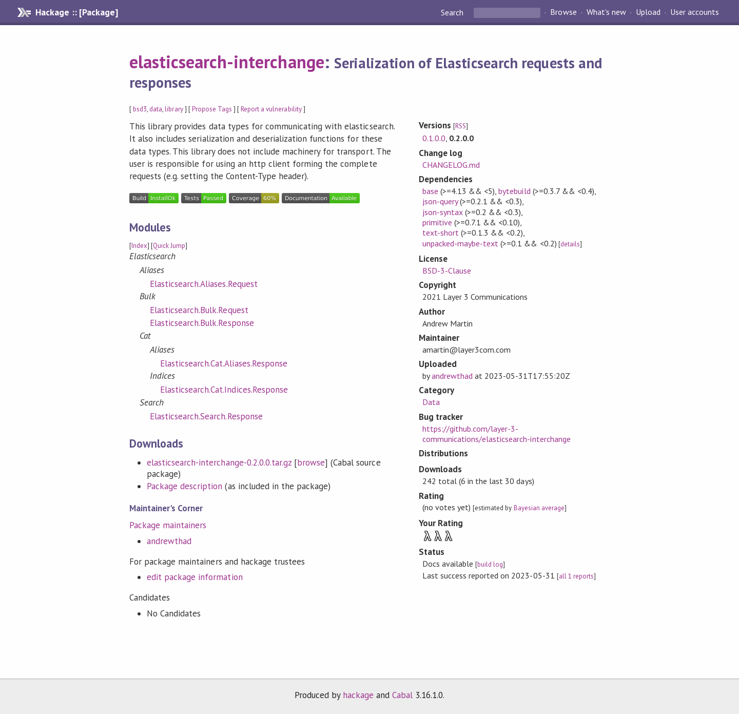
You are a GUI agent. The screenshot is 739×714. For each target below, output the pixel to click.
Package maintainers (167, 525)
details (570, 244)
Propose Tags (212, 109)
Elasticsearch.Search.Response (206, 416)
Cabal (402, 695)
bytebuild (514, 191)
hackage (358, 695)
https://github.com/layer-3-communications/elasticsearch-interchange (496, 433)
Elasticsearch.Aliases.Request (204, 284)
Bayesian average (539, 508)
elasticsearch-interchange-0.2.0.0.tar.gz (219, 462)
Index (139, 245)
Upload (648, 12)
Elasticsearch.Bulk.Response (202, 323)
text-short (440, 232)
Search (453, 12)
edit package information (195, 577)
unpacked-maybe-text (460, 243)
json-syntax (442, 212)
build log (490, 564)
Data (431, 402)
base (430, 191)
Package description (184, 486)
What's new (606, 12)
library (174, 109)
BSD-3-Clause (446, 270)
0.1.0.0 (433, 138)
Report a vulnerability (271, 109)
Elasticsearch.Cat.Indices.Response (224, 389)
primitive (437, 222)
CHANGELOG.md (451, 165)
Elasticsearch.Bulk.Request (199, 310)
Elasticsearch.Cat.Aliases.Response (223, 363)
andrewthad (169, 541)
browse (311, 462)
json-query (440, 201)
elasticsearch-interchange (226, 61)
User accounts (694, 12)
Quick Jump (169, 245)
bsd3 (140, 109)
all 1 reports (576, 576)
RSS (460, 126)
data (155, 109)
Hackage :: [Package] (76, 12)
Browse (563, 12)
